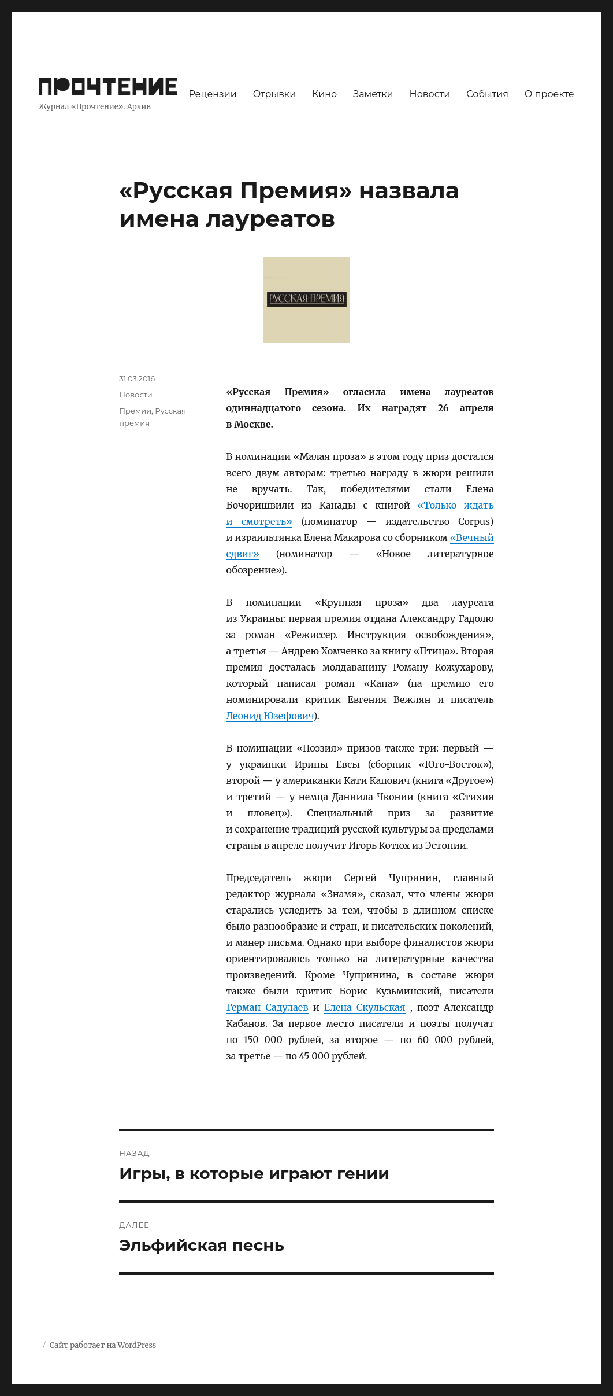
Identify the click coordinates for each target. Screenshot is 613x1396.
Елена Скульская (365, 1007)
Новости (430, 94)
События (487, 94)
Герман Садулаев (267, 1007)
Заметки (373, 94)
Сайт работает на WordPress (103, 1345)
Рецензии (212, 94)
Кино (324, 94)
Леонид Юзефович (270, 715)
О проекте (549, 94)
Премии (135, 410)
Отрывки (274, 94)
